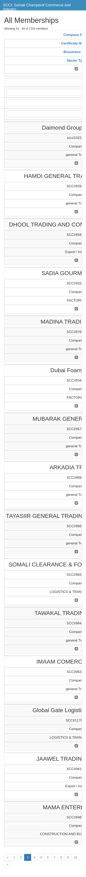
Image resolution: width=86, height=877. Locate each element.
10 (75, 857)
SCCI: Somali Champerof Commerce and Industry (37, 6)
